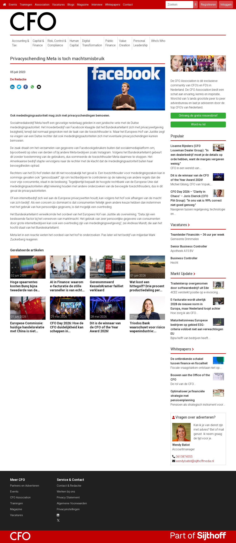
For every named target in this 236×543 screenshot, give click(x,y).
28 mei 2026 (99, 316)
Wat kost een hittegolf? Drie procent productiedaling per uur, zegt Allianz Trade (147, 286)
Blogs (70, 4)
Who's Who (158, 41)
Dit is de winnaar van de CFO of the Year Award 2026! (105, 327)
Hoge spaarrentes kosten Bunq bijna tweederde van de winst (23, 286)
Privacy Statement (68, 497)
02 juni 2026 (18, 275)
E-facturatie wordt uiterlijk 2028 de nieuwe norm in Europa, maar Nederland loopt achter (195, 304)
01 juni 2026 (98, 275)
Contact (128, 4)
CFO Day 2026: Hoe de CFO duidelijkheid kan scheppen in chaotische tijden (66, 327)
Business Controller (184, 258)
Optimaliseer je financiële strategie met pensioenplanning (188, 396)
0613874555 (184, 456)
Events (13, 4)
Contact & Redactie (69, 485)
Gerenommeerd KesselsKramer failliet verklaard (106, 286)
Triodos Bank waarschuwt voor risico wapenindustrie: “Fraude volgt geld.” (147, 327)
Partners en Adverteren (24, 485)
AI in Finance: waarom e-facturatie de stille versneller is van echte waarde (67, 286)
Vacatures (58, 4)
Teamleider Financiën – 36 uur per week (197, 234)
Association (42, 4)
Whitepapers (112, 4)
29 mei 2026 (59, 316)
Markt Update (181, 273)
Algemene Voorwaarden (72, 503)
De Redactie (18, 79)
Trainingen (26, 4)
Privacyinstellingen (68, 509)
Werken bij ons (66, 491)
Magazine (83, 4)
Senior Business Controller (189, 246)
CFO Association (20, 497)
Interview (96, 4)
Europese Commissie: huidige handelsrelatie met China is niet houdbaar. (27, 327)
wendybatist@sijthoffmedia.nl (195, 461)
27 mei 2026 (138, 316)
